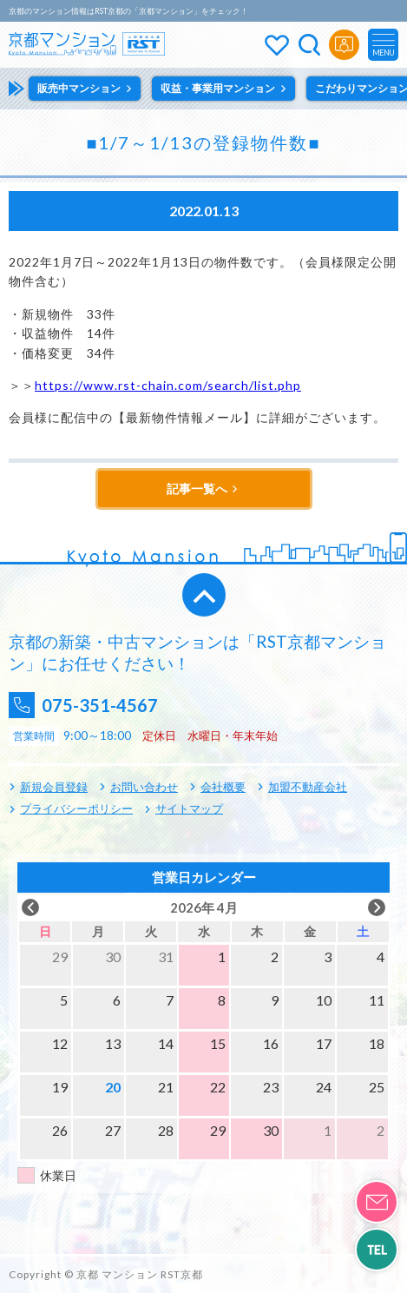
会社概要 (223, 787)
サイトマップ (189, 808)
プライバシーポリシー (76, 808)
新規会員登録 (54, 787)
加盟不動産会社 (307, 787)
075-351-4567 (100, 705)
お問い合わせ (144, 787)
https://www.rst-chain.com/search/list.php (168, 385)
